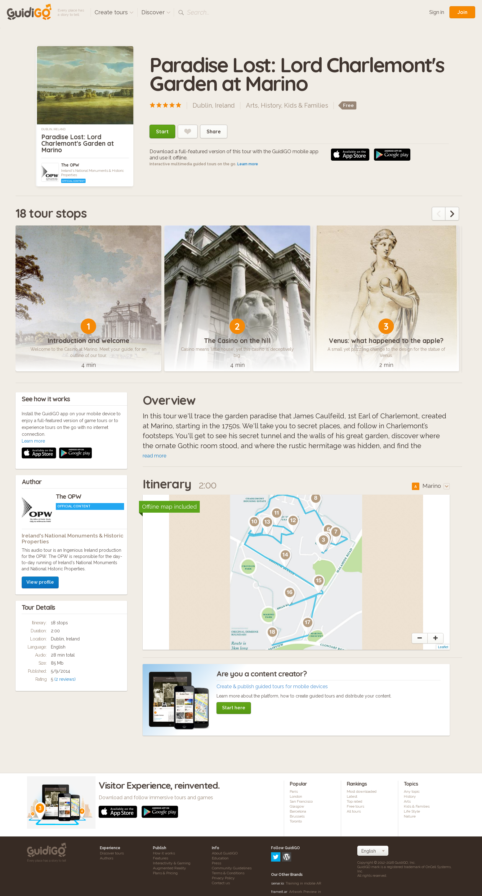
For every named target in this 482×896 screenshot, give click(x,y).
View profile (40, 500)
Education (220, 859)
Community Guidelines (232, 869)
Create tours (114, 12)
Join (462, 12)
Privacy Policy (223, 879)
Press (216, 864)
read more (154, 457)
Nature (410, 817)
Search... (198, 12)
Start (162, 131)
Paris (294, 792)
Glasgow (297, 807)
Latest (352, 797)
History (271, 105)
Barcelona (298, 812)
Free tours (355, 807)
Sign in (436, 12)
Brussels (297, 817)
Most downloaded (362, 792)
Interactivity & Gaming (171, 864)
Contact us (221, 884)
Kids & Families (306, 105)
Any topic (412, 792)
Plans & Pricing (165, 874)
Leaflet (443, 648)
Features (160, 859)
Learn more (247, 164)
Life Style (412, 812)
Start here (233, 708)
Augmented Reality (169, 869)
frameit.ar (279, 866)
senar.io (277, 857)
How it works (164, 854)
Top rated (354, 802)
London (296, 797)
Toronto (296, 822)
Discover (156, 12)
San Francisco (301, 802)
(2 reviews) (65, 597)
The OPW (70, 165)
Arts (252, 105)
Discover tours (112, 854)
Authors (106, 859)
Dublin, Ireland (53, 129)
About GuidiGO (225, 854)
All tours (354, 812)
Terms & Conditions (228, 874)
